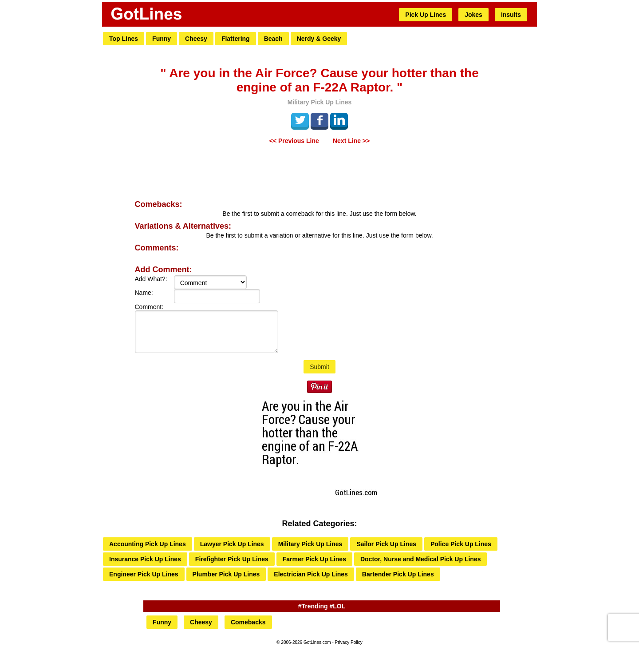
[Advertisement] (319, 173)
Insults (511, 14)
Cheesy (196, 38)
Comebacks (248, 622)
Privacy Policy (349, 642)
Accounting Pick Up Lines (147, 544)
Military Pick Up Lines (310, 544)
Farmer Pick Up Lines (314, 559)
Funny (161, 38)
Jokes (473, 14)
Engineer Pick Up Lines (143, 574)
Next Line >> (351, 140)
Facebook (319, 120)
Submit (319, 366)
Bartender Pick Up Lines (398, 574)
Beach (273, 38)
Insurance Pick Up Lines (145, 559)
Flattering (235, 38)
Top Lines (123, 38)
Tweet (300, 120)
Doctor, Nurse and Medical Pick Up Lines (420, 559)
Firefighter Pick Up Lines (231, 559)
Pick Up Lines (425, 14)
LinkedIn (339, 120)
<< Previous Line (294, 140)
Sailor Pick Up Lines (386, 544)
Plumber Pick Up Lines (226, 574)
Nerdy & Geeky (319, 38)
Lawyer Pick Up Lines (232, 544)
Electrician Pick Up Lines (311, 574)
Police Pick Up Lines (460, 544)
